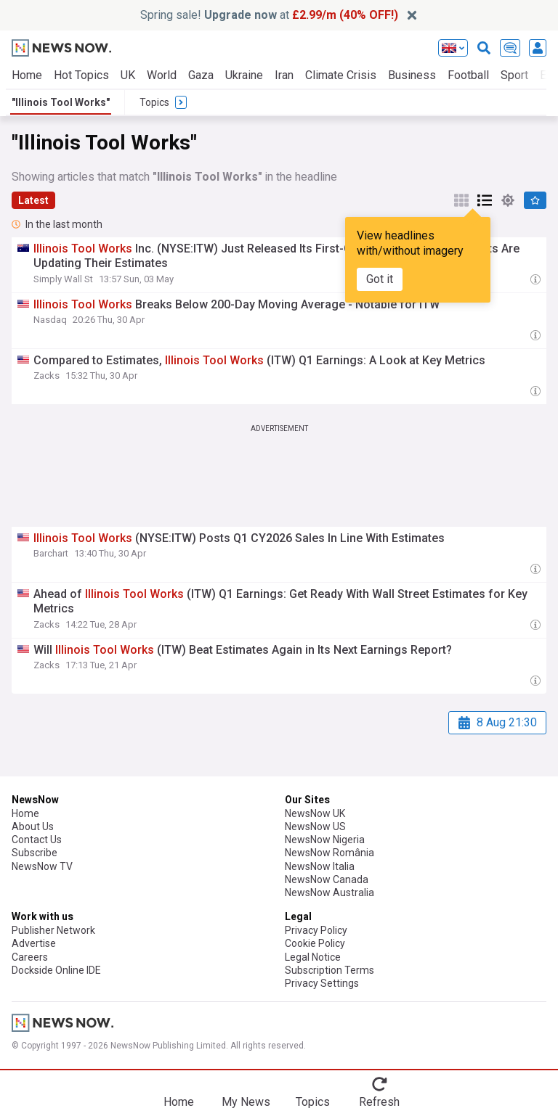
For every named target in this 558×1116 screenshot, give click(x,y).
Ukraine (244, 75)
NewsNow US (315, 826)
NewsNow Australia (329, 892)
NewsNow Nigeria (325, 839)
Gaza (201, 75)
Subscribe (34, 852)
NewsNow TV (42, 866)
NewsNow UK (315, 813)
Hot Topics (81, 75)
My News (246, 1102)
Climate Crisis (340, 75)
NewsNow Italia (320, 866)
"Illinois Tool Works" (61, 102)
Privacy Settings (322, 983)
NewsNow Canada (326, 879)
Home (27, 75)
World (162, 75)
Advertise (34, 943)
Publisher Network (53, 930)
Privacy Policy (316, 930)
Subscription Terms (329, 970)
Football (468, 75)
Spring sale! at (269, 15)
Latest (33, 200)
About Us (33, 826)
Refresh (379, 1102)
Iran (284, 75)
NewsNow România (329, 852)
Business (412, 75)
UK (128, 75)
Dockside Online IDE (56, 970)
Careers (30, 957)
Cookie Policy (315, 943)
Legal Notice (313, 957)
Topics (313, 1102)
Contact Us (37, 839)
